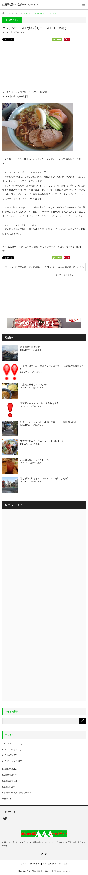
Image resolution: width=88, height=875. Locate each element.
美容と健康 (52, 864)
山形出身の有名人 (34, 864)
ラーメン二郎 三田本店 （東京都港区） (23, 267)
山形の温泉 (7, 769)
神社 (59, 864)
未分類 (5, 799)
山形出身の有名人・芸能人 (13, 793)
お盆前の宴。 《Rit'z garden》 (35, 459)
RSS (46, 854)
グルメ (23, 864)
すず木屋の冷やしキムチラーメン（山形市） (42, 441)
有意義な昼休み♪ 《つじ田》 (34, 384)
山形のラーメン (8, 761)
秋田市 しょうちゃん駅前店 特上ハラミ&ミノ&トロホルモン (65, 268)
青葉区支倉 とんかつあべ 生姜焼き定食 (39, 403)
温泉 (44, 864)
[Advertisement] (43, 64)
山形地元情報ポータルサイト (20, 4)
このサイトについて (10, 743)
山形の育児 (7, 787)
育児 (65, 864)
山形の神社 (7, 775)
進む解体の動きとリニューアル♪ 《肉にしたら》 (44, 478)
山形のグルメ (18, 32)
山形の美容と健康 (9, 781)
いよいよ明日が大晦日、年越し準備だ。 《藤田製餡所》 (48, 422)
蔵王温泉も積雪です (30, 347)
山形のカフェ (8, 755)
